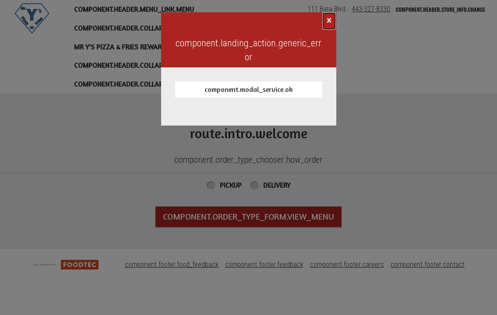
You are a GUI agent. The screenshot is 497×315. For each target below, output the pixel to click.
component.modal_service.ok (248, 89)
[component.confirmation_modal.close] (329, 21)
